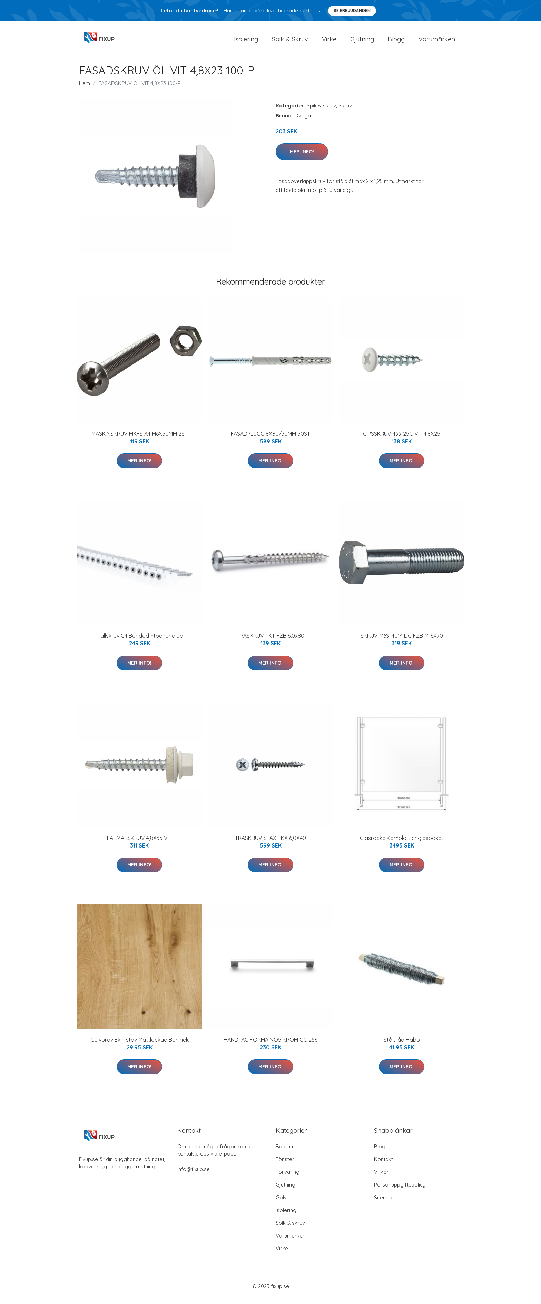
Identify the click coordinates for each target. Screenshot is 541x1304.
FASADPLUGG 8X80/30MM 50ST (270, 439)
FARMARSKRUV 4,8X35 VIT (139, 843)
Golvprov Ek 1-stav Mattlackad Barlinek (139, 1045)
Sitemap (384, 1203)
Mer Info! (302, 157)
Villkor (381, 1177)
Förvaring (287, 1177)
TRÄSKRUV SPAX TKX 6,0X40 (270, 843)
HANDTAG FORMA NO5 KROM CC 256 (270, 1045)
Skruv (345, 111)
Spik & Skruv (290, 42)
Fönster (285, 1165)
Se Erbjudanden (352, 10)
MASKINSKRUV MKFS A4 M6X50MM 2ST (139, 439)
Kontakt (383, 1165)
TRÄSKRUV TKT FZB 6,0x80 (270, 641)
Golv (281, 1203)
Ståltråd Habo (402, 1045)
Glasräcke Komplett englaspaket (401, 843)
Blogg (396, 42)
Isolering (246, 42)
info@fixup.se (193, 1175)
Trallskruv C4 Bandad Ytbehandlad (139, 641)
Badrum (285, 1152)
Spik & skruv (321, 111)
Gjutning (362, 42)
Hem (84, 89)
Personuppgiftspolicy (399, 1190)
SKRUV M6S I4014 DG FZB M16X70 (402, 641)
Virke (329, 42)
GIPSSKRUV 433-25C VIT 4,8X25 (401, 439)
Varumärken (437, 42)
